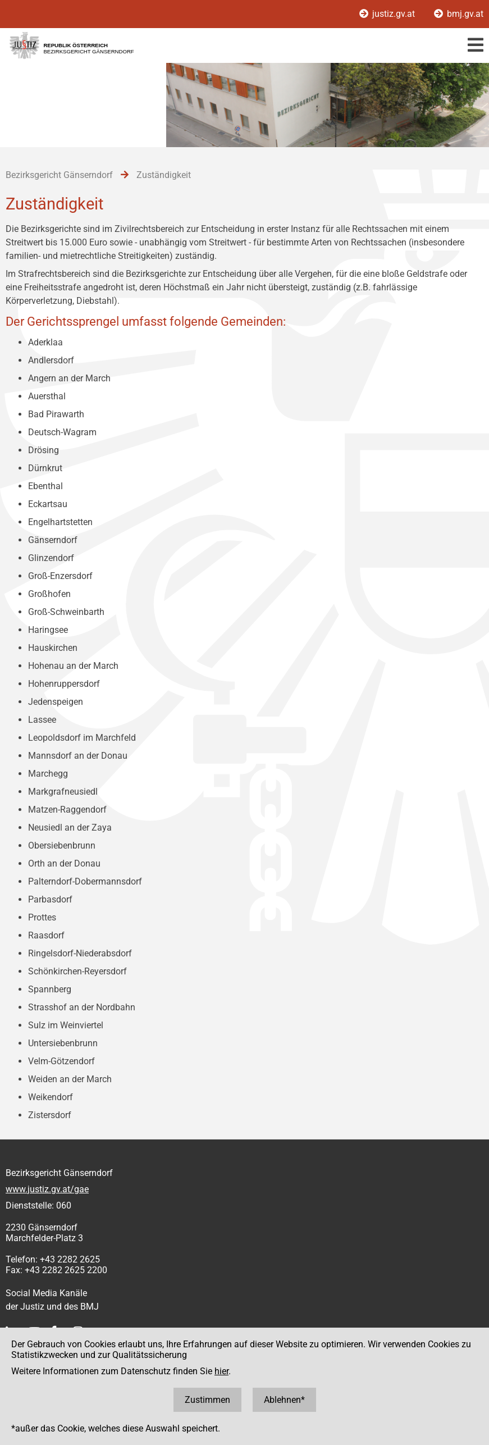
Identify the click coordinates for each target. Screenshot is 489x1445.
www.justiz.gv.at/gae (47, 1189)
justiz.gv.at (388, 13)
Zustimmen (207, 1399)
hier (221, 1371)
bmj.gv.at (458, 13)
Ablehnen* (284, 1399)
